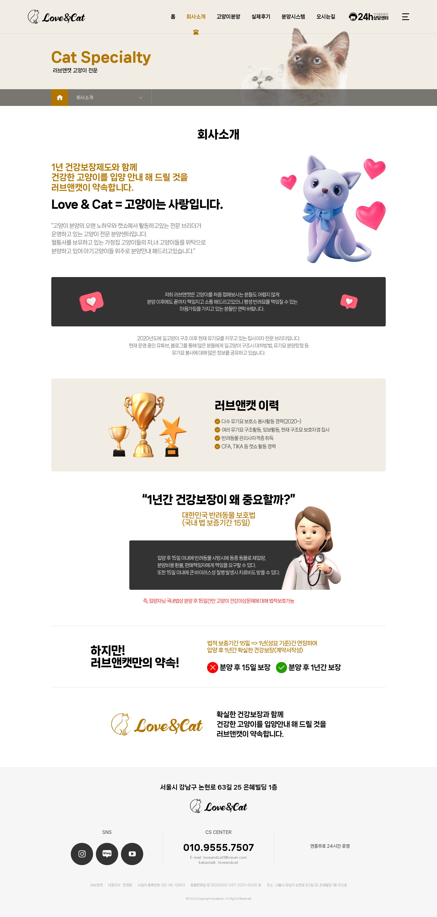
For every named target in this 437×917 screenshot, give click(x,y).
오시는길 (325, 17)
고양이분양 (228, 17)
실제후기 (260, 17)
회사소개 (195, 17)
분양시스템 (293, 17)
